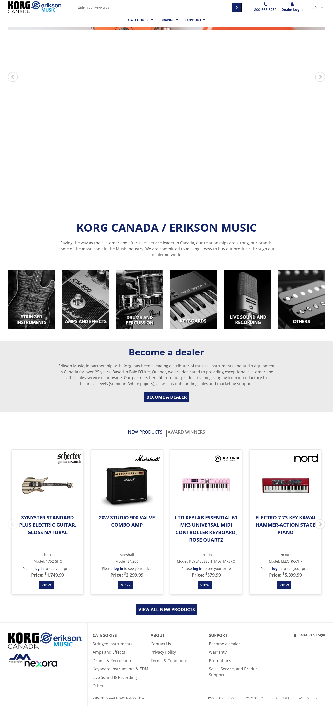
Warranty (218, 655)
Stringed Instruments (112, 647)
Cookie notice (281, 701)
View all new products (166, 613)
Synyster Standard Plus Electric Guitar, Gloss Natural (47, 528)
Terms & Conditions (169, 664)
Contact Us (161, 647)
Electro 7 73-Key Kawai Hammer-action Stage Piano (285, 528)
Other (98, 689)
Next (320, 77)
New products (130, 434)
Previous (13, 77)
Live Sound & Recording (115, 680)
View (46, 588)
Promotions (220, 664)
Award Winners (201, 434)
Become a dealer (166, 397)
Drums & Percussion (112, 664)
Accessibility (308, 701)
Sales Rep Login (312, 638)
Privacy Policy (163, 655)
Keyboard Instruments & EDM (120, 672)
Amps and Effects (109, 655)
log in (39, 571)
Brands (167, 19)
